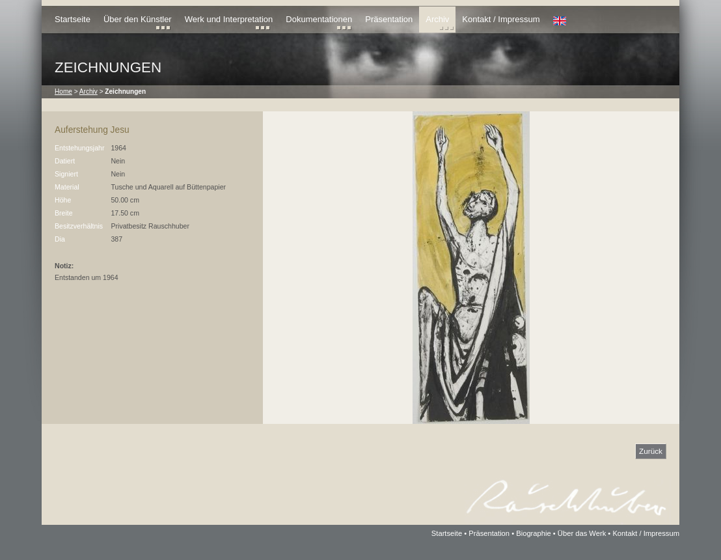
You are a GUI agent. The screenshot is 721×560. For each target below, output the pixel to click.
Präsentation (389, 19)
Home (63, 91)
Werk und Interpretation (229, 19)
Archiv (437, 19)
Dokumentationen (319, 19)
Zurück (650, 451)
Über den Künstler (137, 19)
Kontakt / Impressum (500, 19)
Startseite (72, 19)
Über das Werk (582, 533)
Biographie (533, 533)
